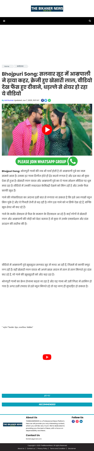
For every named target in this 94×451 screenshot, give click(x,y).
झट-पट (47, 395)
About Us (31, 417)
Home (6, 66)
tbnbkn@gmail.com (34, 439)
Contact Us (33, 435)
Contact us (31, 448)
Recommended (47, 404)
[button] (4, 20)
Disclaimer (72, 448)
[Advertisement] (47, 46)
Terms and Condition (57, 448)
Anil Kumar (9, 100)
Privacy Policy (42, 448)
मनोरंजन (20, 66)
